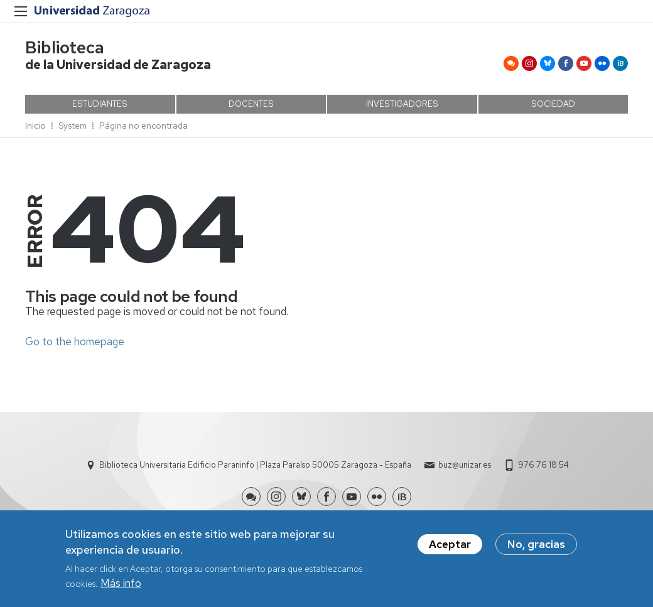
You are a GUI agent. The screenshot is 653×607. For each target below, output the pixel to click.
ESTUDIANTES (99, 104)
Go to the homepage (74, 341)
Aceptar (450, 547)
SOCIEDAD (553, 104)
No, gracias (536, 547)
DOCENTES (251, 104)
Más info (120, 586)
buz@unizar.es (464, 464)
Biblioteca (64, 47)
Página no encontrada (143, 125)
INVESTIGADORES (402, 104)
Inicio (35, 125)
